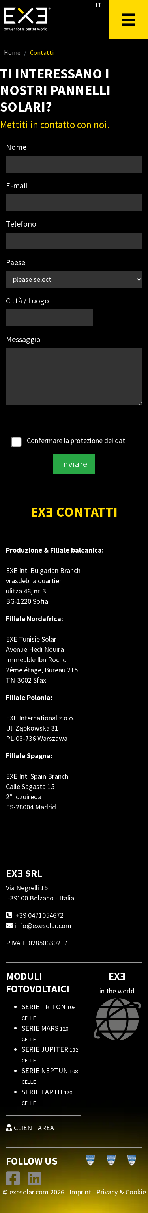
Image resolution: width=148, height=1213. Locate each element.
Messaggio (23, 339)
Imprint (80, 1191)
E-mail (17, 185)
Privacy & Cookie (121, 1191)
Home (12, 52)
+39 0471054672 (39, 915)
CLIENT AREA (30, 1127)
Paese (15, 262)
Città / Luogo (27, 300)
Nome (16, 147)
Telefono (21, 224)
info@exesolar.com (43, 925)
